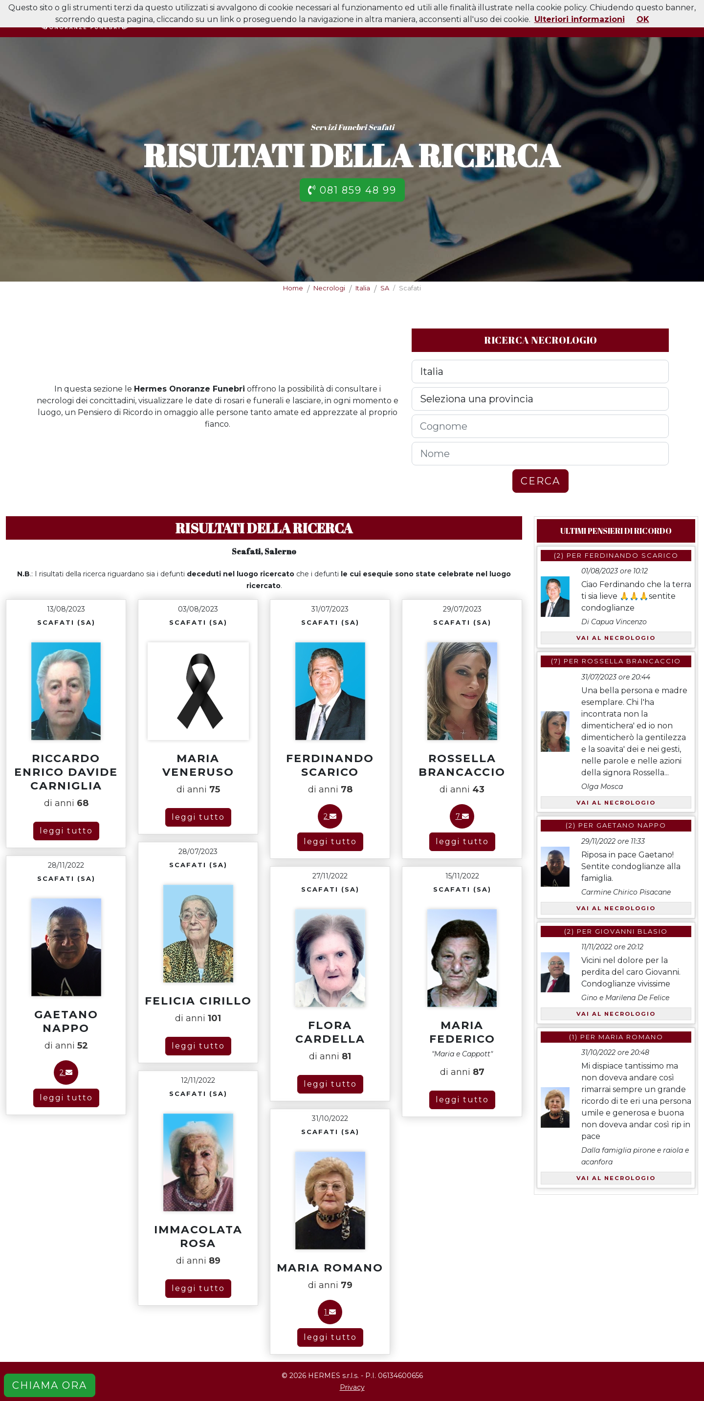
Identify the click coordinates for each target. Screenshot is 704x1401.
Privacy (352, 1387)
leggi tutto (66, 830)
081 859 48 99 (352, 190)
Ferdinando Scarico (632, 555)
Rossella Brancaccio (631, 661)
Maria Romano (630, 1037)
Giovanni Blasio (631, 931)
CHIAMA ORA (49, 1385)
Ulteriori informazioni (579, 19)
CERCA (540, 481)
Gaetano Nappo (631, 825)
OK (643, 19)
